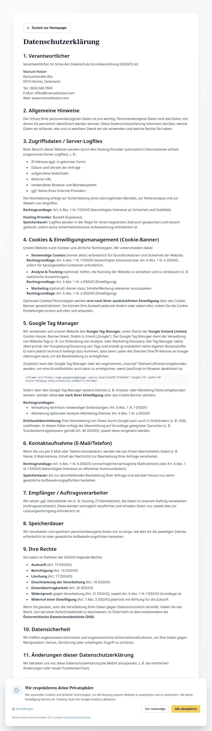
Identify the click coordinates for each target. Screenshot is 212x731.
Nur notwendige (155, 709)
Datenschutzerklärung (77, 717)
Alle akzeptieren (186, 709)
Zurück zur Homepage (46, 28)
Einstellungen (22, 709)
